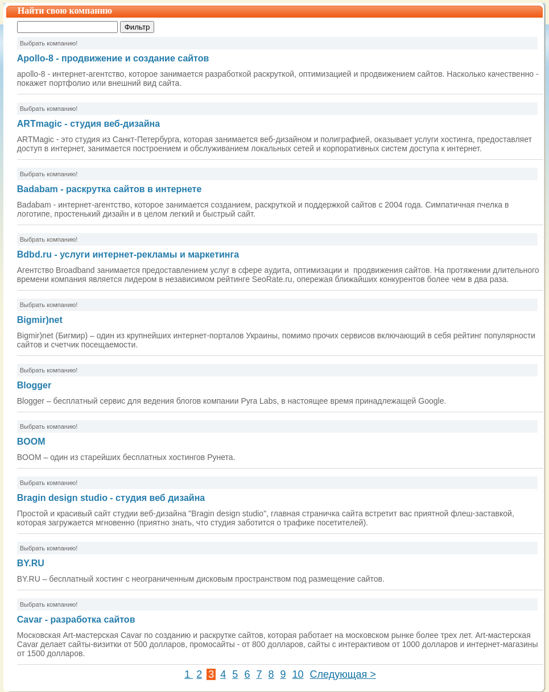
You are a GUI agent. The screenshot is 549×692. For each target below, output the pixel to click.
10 (298, 674)
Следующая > (343, 674)
